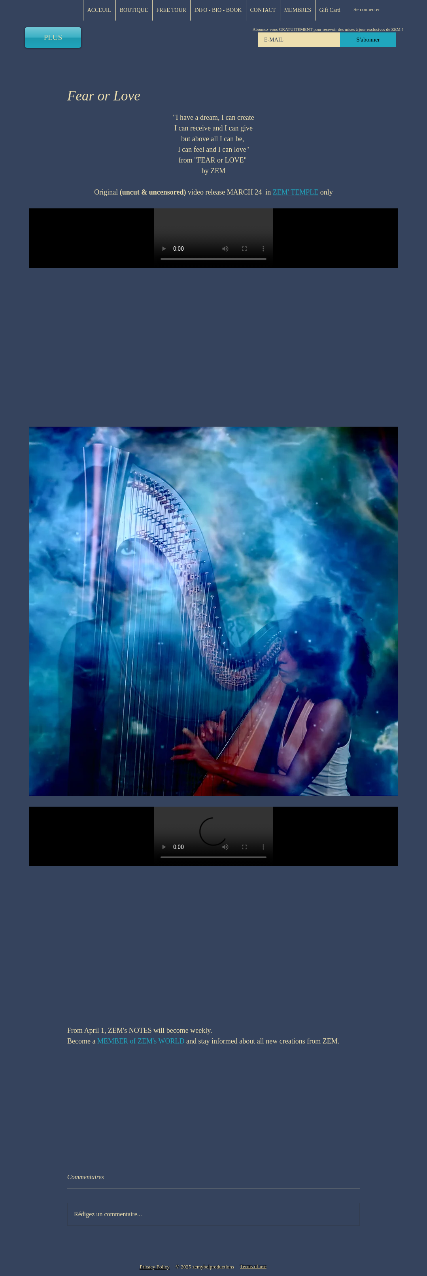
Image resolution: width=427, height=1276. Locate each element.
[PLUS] (53, 37)
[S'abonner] (368, 39)
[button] (297, 10)
